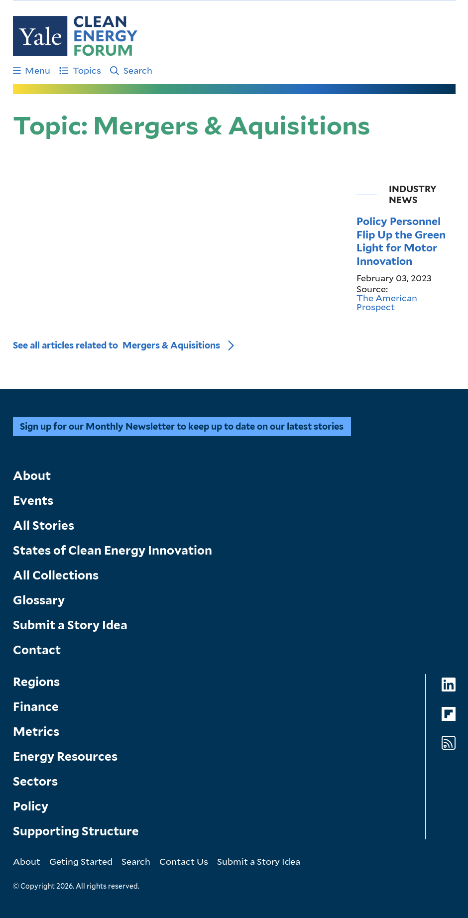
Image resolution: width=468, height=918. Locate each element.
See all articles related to (116, 345)
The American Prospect (386, 302)
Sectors (35, 781)
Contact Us (183, 861)
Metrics (36, 731)
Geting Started (81, 861)
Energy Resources (65, 756)
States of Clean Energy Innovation (112, 550)
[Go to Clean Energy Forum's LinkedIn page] (449, 684)
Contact (37, 650)
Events (33, 500)
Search (131, 70)
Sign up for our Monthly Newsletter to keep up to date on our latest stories (182, 426)
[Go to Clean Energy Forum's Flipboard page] (449, 714)
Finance (36, 706)
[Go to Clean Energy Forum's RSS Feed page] (449, 743)
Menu (32, 70)
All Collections (56, 575)
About (32, 475)
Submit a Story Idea (70, 625)
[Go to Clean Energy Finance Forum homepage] (75, 36)
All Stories (43, 525)
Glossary (39, 600)
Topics (80, 70)
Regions (36, 682)
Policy (30, 806)
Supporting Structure (76, 831)
